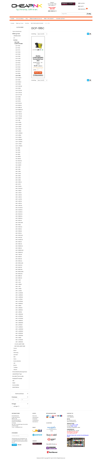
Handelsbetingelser (16, 420)
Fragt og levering (16, 417)
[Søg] (88, 13)
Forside (12, 18)
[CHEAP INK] (27, 6)
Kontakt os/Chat (60, 18)
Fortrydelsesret (15, 415)
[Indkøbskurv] (84, 9)
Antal (34, 68)
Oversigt (14, 422)
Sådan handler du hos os (36, 18)
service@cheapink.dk (72, 432)
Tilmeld (14, 444)
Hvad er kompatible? (16, 421)
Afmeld (19, 444)
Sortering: (33, 34)
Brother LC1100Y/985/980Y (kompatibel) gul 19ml (38, 57)
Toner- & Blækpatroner (17, 427)
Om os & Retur (20, 18)
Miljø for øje (14, 418)
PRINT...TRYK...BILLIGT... (49, 18)
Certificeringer (15, 425)
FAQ (27, 18)
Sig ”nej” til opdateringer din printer (20, 424)
